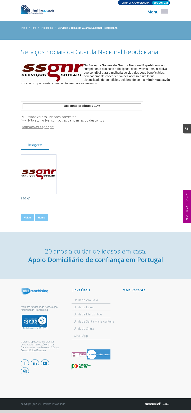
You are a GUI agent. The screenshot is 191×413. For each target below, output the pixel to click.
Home (41, 217)
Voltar (27, 217)
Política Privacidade (54, 404)
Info (34, 27)
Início (24, 27)
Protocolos (47, 27)
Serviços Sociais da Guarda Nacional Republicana (87, 27)
